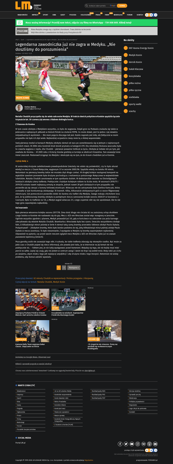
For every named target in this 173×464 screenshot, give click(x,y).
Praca (98, 15)
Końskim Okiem (60, 405)
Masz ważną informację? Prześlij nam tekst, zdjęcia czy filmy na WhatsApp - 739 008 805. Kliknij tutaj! (78, 22)
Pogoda (72, 15)
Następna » (74, 268)
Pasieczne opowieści (61, 412)
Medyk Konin (59, 282)
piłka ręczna (135, 90)
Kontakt (132, 412)
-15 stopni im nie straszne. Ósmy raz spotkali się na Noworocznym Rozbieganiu (103, 346)
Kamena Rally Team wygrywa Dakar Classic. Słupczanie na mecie (30, 345)
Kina (54, 15)
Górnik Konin (135, 62)
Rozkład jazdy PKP (98, 398)
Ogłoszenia (85, 15)
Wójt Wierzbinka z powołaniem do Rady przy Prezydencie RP (56, 32)
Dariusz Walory (30, 107)
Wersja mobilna (134, 391)
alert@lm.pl (89, 371)
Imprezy (35, 15)
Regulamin (133, 405)
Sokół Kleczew (136, 69)
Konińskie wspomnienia (62, 395)
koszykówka (135, 76)
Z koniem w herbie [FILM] (63, 425)
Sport (45, 15)
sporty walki (135, 104)
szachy (132, 111)
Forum (129, 15)
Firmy (107, 15)
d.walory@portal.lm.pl (33, 109)
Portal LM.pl (20, 443)
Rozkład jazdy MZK (98, 391)
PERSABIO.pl (153, 460)
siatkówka (134, 97)
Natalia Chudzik (44, 282)
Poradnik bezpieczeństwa (26, 429)
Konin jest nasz (59, 408)
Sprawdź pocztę (135, 395)
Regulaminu (88, 460)
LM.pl (17, 39)
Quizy (62, 15)
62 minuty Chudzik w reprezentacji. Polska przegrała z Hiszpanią (63, 278)
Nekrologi (118, 15)
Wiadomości (22, 15)
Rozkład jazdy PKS (98, 395)
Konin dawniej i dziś (61, 398)
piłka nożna (135, 83)
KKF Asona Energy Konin (141, 48)
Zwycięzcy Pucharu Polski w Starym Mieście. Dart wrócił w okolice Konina (30, 314)
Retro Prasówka (60, 402)
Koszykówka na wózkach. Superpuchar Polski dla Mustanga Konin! (67, 314)
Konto (139, 15)
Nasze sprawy (59, 416)
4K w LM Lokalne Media (62, 391)
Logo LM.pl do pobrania (137, 408)
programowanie (141, 460)
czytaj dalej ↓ (21, 161)
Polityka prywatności (136, 402)
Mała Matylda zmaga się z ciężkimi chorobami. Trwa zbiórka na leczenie (61, 29)
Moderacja (133, 398)
